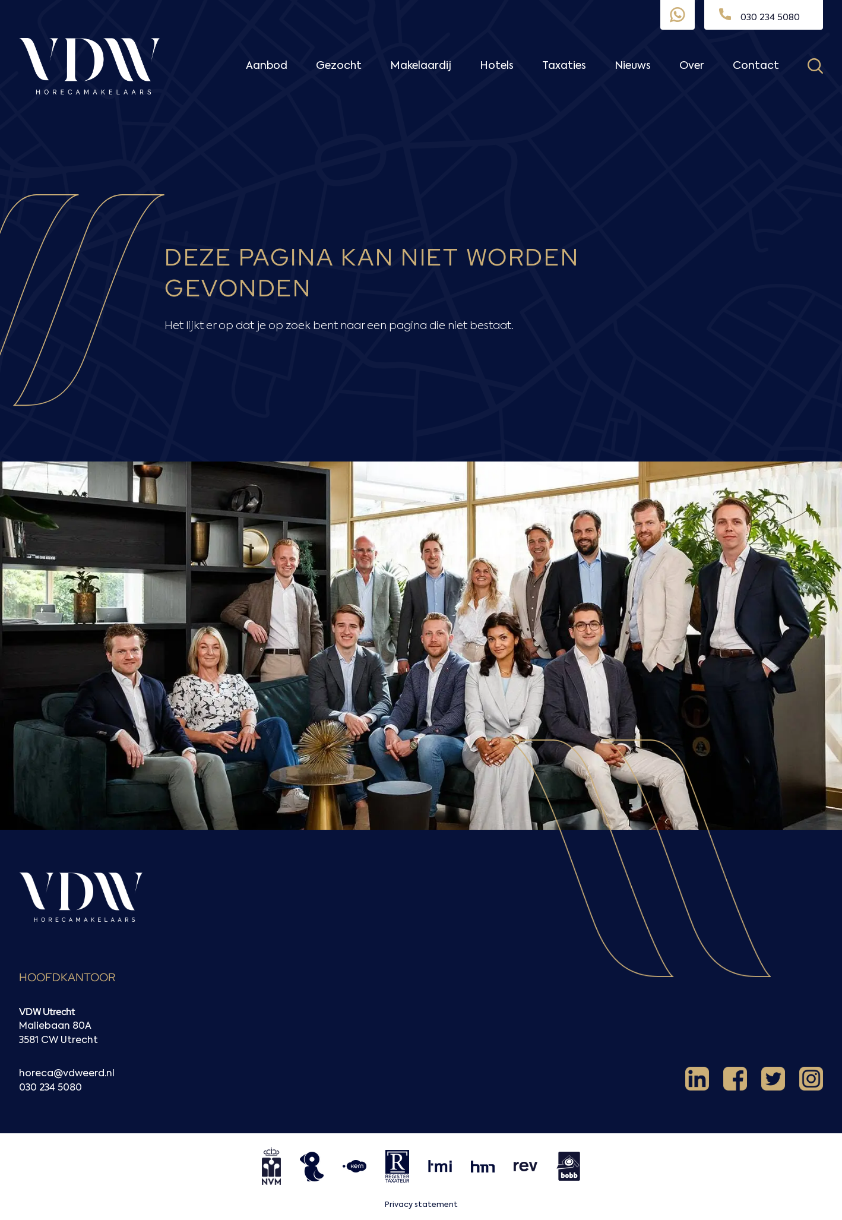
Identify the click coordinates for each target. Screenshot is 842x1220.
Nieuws (633, 66)
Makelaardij (420, 66)
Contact (756, 66)
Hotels (497, 66)
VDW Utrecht (47, 1012)
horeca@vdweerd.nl (67, 1074)
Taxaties (564, 66)
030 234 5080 (50, 1088)
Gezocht (339, 66)
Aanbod (266, 66)
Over (691, 66)
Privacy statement (421, 1205)
